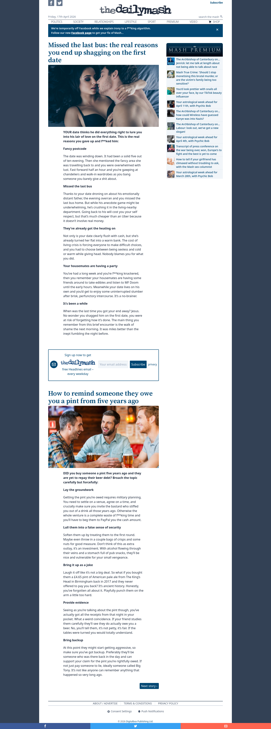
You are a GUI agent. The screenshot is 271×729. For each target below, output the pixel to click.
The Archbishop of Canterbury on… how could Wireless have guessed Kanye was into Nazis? (198, 114)
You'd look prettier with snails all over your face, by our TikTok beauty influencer (199, 92)
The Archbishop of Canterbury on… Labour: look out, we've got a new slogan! (198, 127)
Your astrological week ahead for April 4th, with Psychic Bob (196, 139)
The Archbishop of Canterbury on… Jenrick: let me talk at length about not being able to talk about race (198, 63)
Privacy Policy (168, 703)
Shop (214, 21)
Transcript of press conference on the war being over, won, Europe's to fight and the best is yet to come (199, 150)
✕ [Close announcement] (217, 29)
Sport (152, 21)
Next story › (149, 686)
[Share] (226, 726)
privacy (152, 364)
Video (193, 21)
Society (78, 21)
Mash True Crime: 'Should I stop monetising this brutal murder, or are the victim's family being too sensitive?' (197, 77)
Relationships (104, 21)
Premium (173, 21)
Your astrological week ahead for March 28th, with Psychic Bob (196, 174)
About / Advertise (105, 703)
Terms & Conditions (138, 703)
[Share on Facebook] (45, 726)
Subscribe (138, 364)
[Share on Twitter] (135, 726)
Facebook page (81, 33)
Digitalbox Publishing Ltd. (139, 721)
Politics (56, 21)
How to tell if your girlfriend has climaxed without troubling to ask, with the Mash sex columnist (197, 163)
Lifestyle (131, 21)
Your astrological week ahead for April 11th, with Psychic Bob (196, 103)
